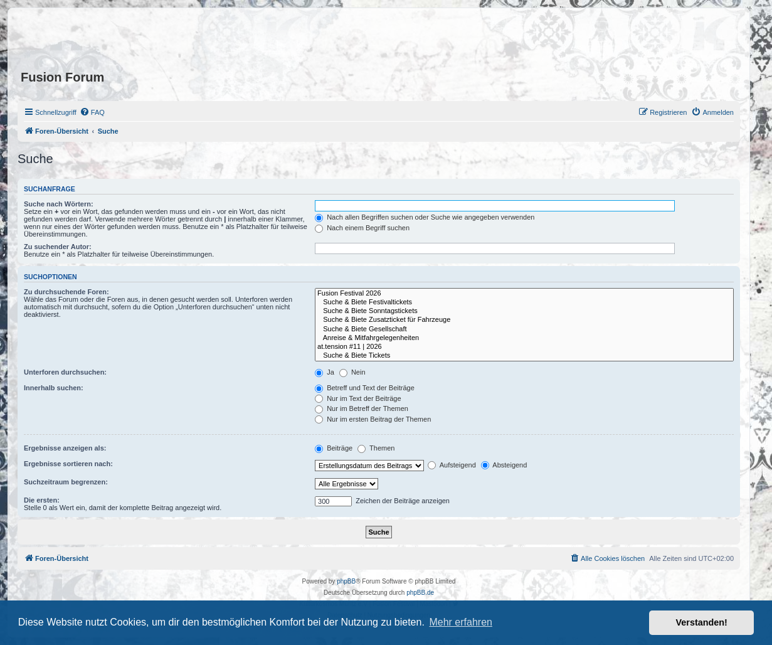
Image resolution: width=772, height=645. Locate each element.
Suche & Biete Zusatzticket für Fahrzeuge (524, 320)
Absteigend (504, 465)
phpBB (346, 581)
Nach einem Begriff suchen (362, 228)
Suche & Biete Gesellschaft (524, 329)
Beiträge (333, 448)
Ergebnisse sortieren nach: (68, 463)
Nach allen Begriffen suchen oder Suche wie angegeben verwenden (424, 217)
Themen (375, 448)
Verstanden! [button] (701, 622)
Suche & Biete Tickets (524, 355)
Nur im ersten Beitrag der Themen (373, 419)
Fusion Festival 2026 (524, 293)
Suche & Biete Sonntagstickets (524, 311)
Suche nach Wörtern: (58, 204)
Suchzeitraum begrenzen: (66, 482)
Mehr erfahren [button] (460, 622)
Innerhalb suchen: (53, 388)
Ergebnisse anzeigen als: (65, 448)
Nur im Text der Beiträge (358, 398)
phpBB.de (420, 592)
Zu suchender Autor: (58, 246)
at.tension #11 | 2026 (524, 347)
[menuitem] (92, 112)
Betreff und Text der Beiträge (365, 388)
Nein (352, 372)
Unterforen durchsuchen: (65, 372)
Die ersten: (42, 500)
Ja (324, 372)
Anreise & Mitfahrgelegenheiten (524, 338)
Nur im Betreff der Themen (361, 408)
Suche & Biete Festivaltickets (524, 302)
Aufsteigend (452, 465)
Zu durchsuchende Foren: (66, 292)
